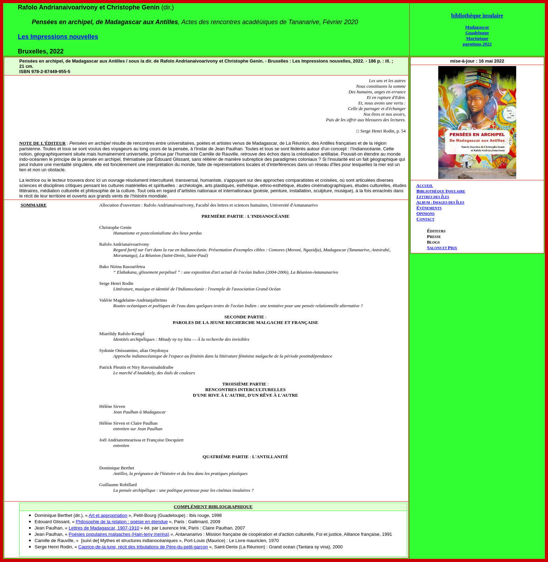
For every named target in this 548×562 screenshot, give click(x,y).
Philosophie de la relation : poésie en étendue (122, 521)
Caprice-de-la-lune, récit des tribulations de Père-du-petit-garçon (143, 546)
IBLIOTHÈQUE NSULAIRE (442, 191)
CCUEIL (426, 186)
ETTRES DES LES (434, 197)
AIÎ (440, 202)
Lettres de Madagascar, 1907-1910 (104, 528)
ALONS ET (442, 248)
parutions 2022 (477, 43)
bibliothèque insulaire (477, 16)
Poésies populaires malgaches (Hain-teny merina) (119, 534)
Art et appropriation (108, 515)
